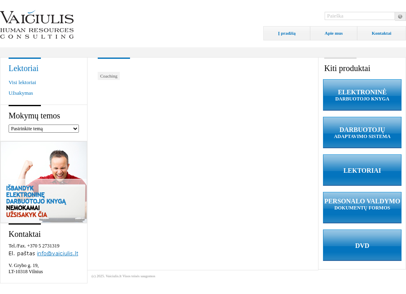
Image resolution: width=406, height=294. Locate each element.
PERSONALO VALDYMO (362, 204)
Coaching (108, 76)
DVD (362, 245)
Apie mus (334, 33)
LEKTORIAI (362, 170)
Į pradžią (287, 33)
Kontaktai (381, 33)
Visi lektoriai (22, 82)
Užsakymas (21, 93)
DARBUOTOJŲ (362, 133)
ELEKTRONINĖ (362, 95)
